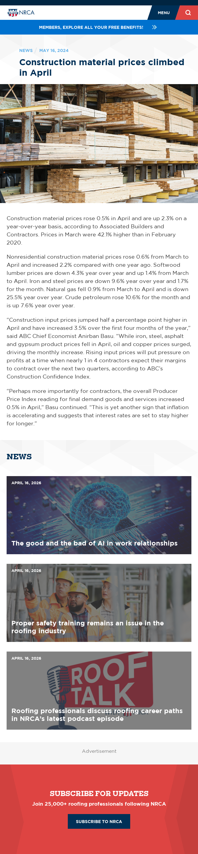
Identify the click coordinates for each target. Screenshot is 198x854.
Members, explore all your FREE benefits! (99, 27)
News (26, 50)
